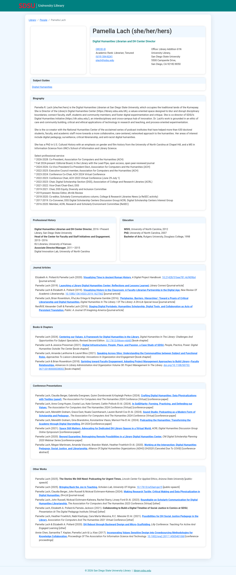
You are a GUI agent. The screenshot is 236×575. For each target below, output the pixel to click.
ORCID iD (101, 49)
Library (32, 20)
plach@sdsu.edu (105, 60)
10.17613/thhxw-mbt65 (119, 340)
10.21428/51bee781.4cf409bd (179, 277)
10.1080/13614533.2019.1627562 (84, 293)
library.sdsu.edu (142, 570)
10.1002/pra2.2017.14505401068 (166, 536)
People (43, 20)
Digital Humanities (42, 87)
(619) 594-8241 (104, 56)
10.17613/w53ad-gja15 (149, 487)
